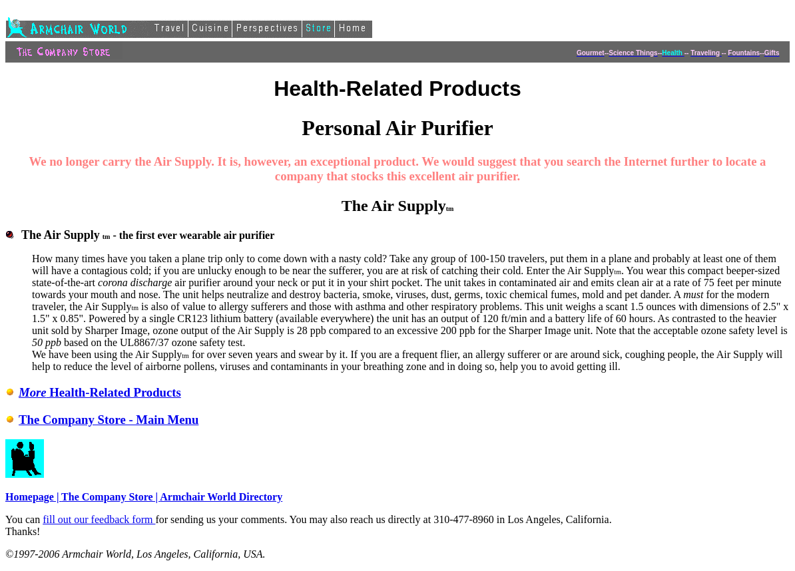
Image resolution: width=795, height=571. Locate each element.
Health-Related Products (93, 392)
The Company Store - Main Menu (101, 420)
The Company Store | (110, 496)
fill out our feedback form (99, 519)
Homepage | (33, 496)
